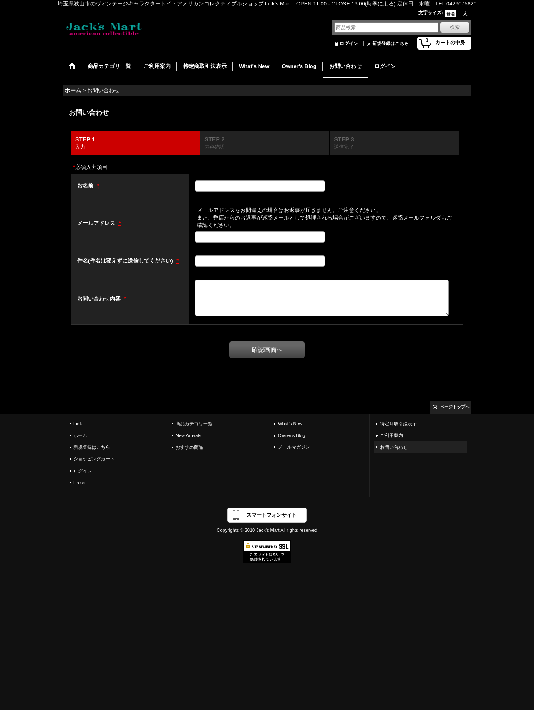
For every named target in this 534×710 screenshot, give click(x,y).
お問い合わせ (394, 447)
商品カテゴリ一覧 (194, 423)
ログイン (349, 43)
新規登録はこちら (390, 43)
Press (79, 482)
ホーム (80, 435)
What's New (290, 423)
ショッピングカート (94, 458)
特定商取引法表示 (398, 423)
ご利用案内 (391, 435)
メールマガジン (294, 447)
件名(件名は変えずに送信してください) (125, 261)
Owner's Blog (291, 435)
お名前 (86, 185)
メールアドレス (97, 223)
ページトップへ (454, 406)
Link (77, 423)
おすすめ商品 (189, 447)
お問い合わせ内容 (99, 299)
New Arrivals (188, 435)
